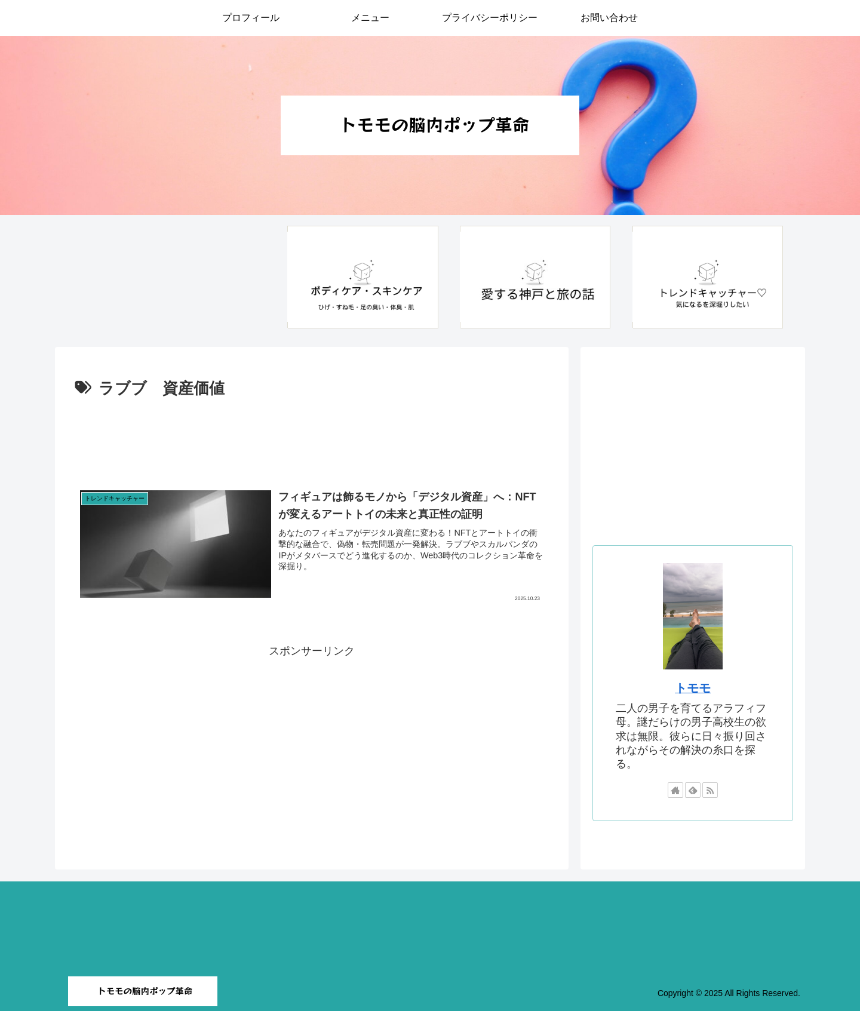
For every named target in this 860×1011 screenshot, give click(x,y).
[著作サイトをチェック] (675, 790)
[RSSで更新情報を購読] (710, 790)
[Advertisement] (312, 435)
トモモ (693, 688)
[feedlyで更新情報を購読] (693, 790)
